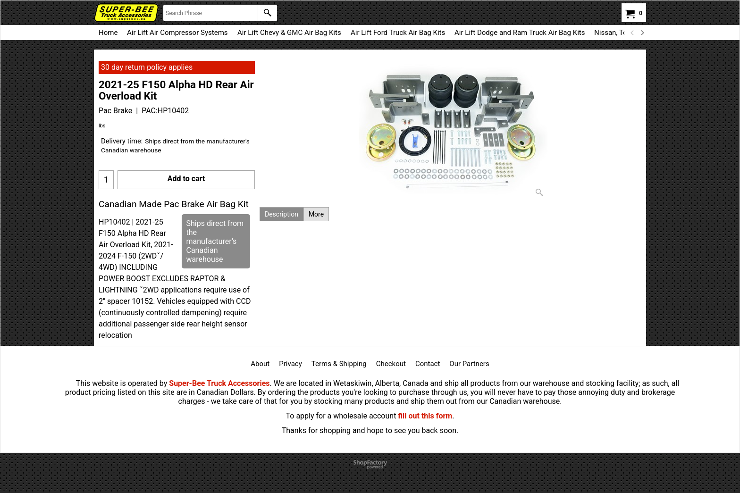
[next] (642, 32)
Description (281, 214)
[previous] (632, 32)
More (316, 214)
